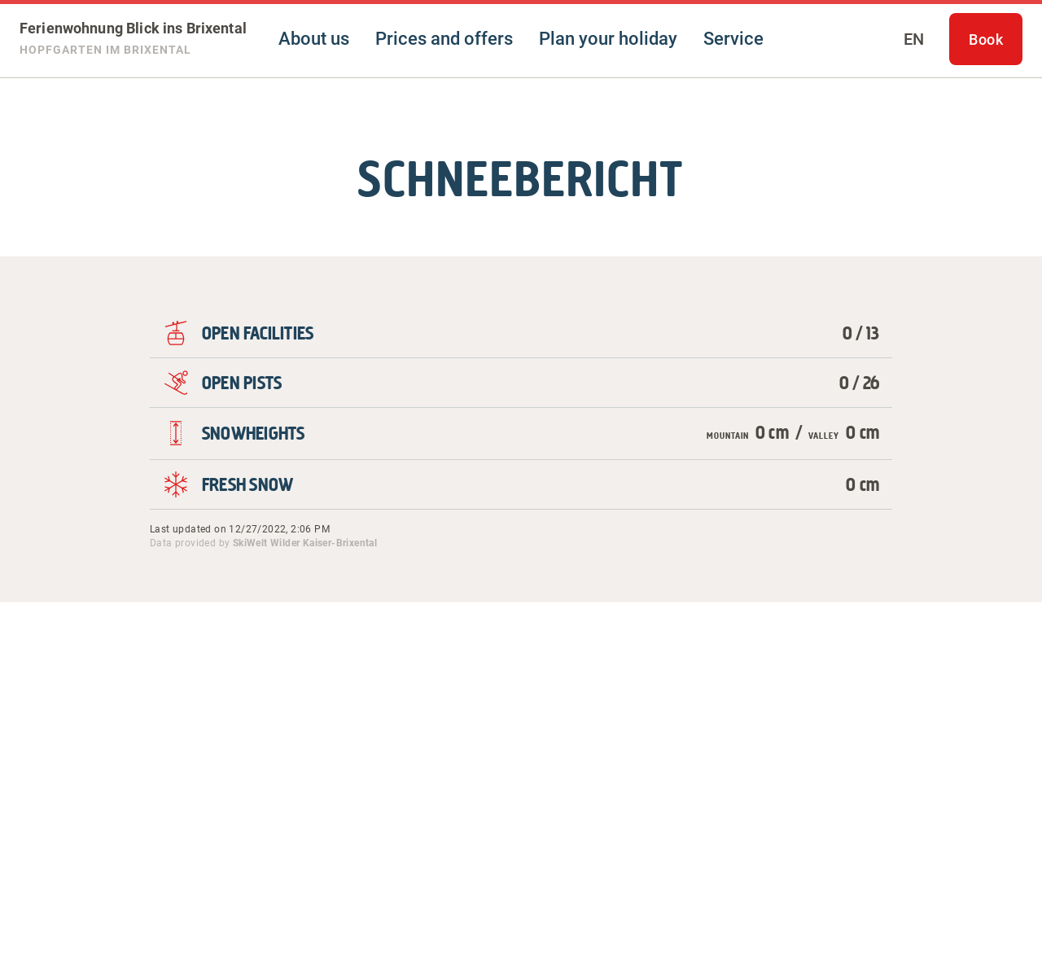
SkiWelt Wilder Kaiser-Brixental (305, 543)
